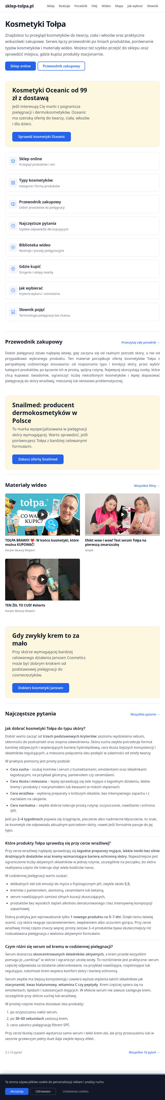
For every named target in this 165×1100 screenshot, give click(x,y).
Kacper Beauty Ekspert (20, 550)
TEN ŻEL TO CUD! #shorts (25, 605)
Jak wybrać (135, 6)
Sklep (51, 6)
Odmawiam (43, 1091)
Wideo (106, 6)
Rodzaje (64, 6)
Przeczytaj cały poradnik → (141, 342)
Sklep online (20, 66)
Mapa (119, 6)
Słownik (152, 6)
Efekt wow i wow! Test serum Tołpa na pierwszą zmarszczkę (115, 542)
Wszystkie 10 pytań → (144, 1052)
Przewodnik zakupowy (61, 66)
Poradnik (81, 6)
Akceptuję (16, 1091)
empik (89, 550)
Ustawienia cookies (76, 1091)
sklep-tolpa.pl (19, 6)
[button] (42, 514)
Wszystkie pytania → (145, 714)
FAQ (94, 6)
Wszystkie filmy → (147, 486)
